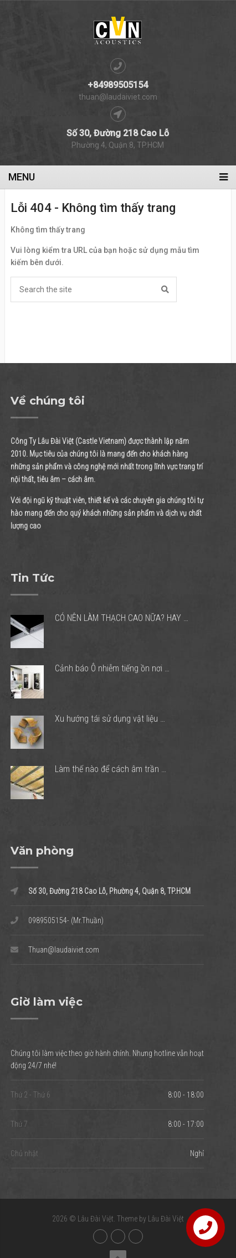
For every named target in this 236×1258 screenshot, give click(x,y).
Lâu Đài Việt (96, 1218)
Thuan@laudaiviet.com (55, 949)
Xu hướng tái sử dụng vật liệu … (110, 718)
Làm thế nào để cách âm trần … (110, 769)
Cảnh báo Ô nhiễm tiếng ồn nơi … (112, 668)
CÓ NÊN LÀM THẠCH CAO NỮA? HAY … (121, 618)
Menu (21, 177)
